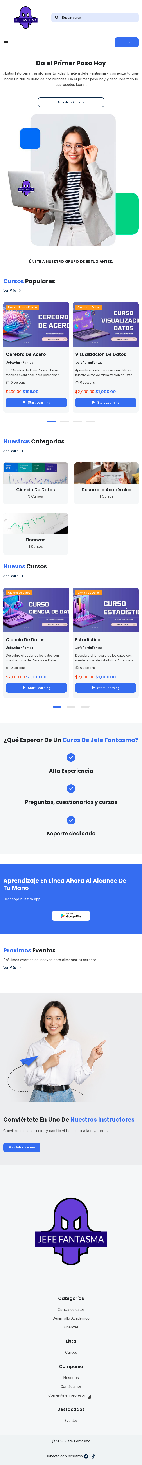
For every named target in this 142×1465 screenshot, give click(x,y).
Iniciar (127, 42)
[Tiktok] (93, 1457)
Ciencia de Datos (88, 307)
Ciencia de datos (71, 1309)
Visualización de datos (100, 354)
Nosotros (71, 1377)
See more (13, 451)
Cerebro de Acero (26, 354)
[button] (51, 421)
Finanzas (71, 1327)
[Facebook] (86, 1457)
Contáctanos (71, 1386)
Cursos (71, 1352)
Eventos (71, 1420)
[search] (56, 17)
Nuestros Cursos (71, 102)
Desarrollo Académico (22, 307)
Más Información (22, 1147)
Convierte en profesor (71, 1396)
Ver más (12, 290)
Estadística (88, 640)
